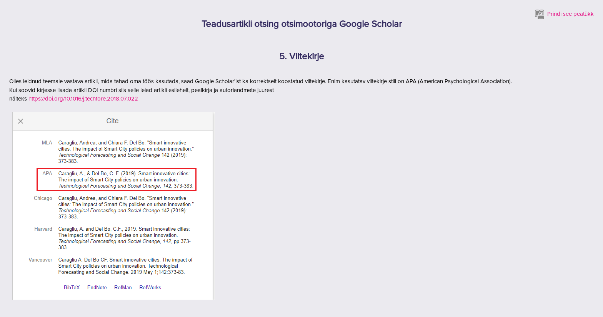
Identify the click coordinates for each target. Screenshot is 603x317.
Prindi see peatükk (564, 14)
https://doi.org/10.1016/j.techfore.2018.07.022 (83, 99)
